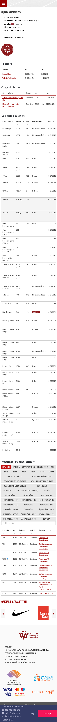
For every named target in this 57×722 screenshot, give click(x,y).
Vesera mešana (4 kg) (10, 519)
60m (52, 467)
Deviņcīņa (46, 519)
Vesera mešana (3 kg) (46, 514)
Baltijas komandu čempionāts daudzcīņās (45, 546)
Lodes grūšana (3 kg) (10, 500)
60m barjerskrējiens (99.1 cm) (15, 486)
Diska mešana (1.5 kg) (10, 509)
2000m (42, 472)
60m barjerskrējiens (15, 476)
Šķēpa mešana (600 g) (10, 514)
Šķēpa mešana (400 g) (46, 509)
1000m (24, 472)
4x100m (51, 472)
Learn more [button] (8, 720)
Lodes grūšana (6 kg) (10, 505)
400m (15, 472)
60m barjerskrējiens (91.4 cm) (42, 481)
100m (6, 472)
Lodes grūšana (46, 495)
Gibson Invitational (46, 593)
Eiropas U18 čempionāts (43, 539)
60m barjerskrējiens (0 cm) (42, 476)
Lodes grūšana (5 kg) (46, 500)
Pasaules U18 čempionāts (44, 553)
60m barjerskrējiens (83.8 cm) (15, 481)
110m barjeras (42, 486)
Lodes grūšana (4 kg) (28, 500)
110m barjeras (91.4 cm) (29, 490)
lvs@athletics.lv (21, 656)
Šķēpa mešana (28, 509)
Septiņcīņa (16, 467)
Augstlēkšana (10, 495)
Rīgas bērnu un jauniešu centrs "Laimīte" (11, 105)
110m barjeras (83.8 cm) (10, 490)
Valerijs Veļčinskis (9, 78)
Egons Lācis (6, 74)
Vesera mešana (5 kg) (28, 519)
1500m (33, 472)
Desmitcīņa (6, 467)
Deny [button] (32, 713)
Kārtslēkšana (28, 495)
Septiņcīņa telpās (28, 467)
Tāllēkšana (47, 490)
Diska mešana (28, 505)
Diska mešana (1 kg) (46, 505)
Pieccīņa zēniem (42, 467)
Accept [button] (47, 713)
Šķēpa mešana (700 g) (28, 514)
